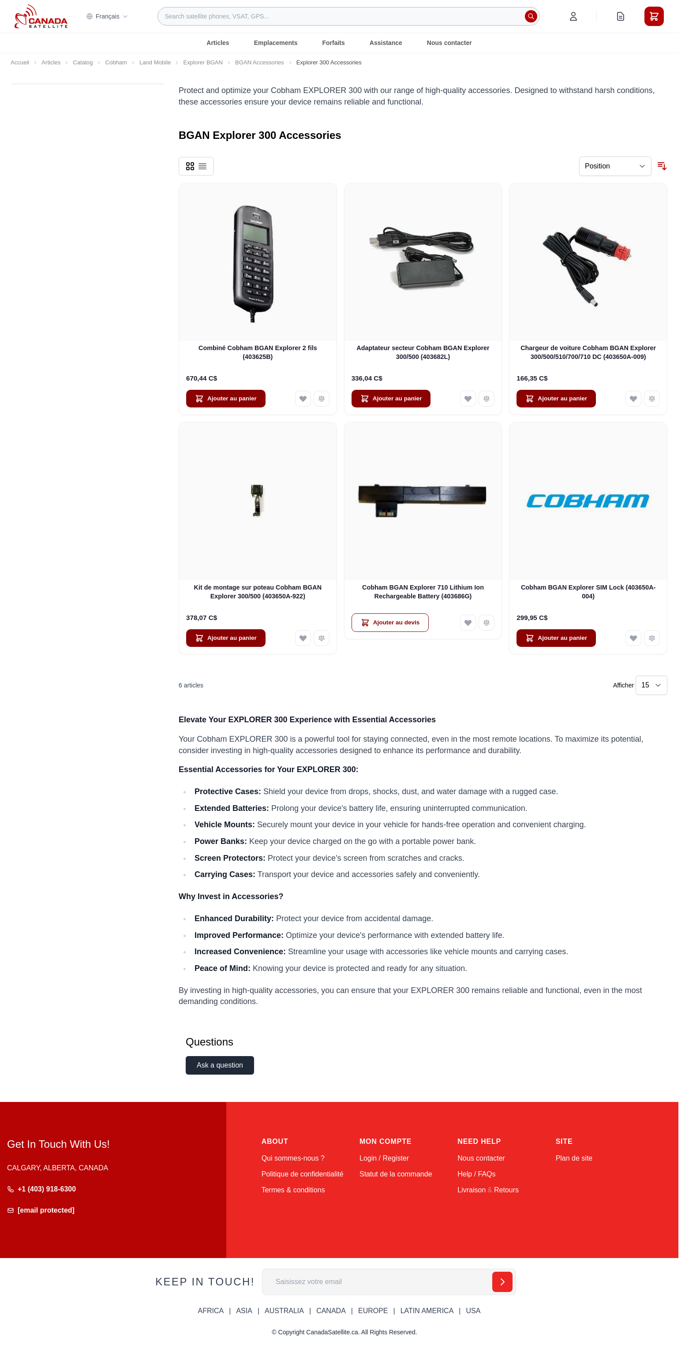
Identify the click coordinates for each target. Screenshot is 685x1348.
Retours (506, 1190)
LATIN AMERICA (427, 1310)
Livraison (471, 1190)
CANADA (331, 1310)
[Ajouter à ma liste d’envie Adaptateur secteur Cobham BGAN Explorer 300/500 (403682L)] (468, 399)
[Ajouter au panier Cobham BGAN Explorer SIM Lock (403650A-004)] (556, 638)
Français (107, 16)
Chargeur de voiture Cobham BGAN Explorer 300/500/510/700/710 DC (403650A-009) (588, 352)
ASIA (244, 1310)
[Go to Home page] (41, 16)
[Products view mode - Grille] (190, 166)
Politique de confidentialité (303, 1174)
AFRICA (211, 1310)
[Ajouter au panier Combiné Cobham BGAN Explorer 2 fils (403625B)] (226, 398)
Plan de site (574, 1158)
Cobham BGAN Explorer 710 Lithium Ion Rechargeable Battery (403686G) (423, 591)
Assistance (386, 42)
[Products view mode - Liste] (202, 166)
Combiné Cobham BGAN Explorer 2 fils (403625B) (257, 352)
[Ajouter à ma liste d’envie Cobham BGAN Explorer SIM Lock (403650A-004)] (633, 638)
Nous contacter (449, 42)
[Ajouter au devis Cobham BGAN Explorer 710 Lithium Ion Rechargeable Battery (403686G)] (390, 622)
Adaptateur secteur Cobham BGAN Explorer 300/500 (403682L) (422, 352)
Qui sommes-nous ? (293, 1158)
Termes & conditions (293, 1190)
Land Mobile (155, 62)
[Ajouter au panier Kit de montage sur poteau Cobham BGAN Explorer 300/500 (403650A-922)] (226, 638)
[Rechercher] (531, 16)
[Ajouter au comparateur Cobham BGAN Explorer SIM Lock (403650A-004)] (652, 638)
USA (473, 1310)
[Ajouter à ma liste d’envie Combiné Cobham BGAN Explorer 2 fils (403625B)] (303, 399)
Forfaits (333, 42)
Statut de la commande (395, 1174)
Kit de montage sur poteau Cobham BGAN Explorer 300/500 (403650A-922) (258, 591)
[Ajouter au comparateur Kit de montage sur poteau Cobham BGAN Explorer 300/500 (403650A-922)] (321, 638)
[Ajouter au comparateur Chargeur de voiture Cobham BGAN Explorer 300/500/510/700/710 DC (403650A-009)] (652, 399)
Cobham (116, 62)
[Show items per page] (651, 685)
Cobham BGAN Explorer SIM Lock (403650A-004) (588, 591)
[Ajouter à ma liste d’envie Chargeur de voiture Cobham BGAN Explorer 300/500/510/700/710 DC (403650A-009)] (633, 399)
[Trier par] (615, 166)
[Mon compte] (573, 16)
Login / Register (384, 1158)
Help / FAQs (476, 1174)
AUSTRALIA (284, 1310)
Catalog (83, 62)
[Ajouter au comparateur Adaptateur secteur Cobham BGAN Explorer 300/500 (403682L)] (486, 399)
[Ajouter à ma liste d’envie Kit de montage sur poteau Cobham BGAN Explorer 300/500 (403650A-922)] (303, 638)
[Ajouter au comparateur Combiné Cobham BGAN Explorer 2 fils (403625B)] (321, 399)
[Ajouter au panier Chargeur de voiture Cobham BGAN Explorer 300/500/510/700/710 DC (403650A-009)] (556, 398)
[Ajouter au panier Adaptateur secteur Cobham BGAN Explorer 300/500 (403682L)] (391, 398)
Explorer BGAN (203, 62)
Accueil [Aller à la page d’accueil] (20, 62)
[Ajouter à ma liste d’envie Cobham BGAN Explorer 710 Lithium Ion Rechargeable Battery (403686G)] (468, 623)
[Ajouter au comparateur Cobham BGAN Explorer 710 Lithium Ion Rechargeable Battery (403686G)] (486, 623)
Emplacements (276, 42)
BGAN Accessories (259, 62)
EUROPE (373, 1310)
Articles (217, 42)
